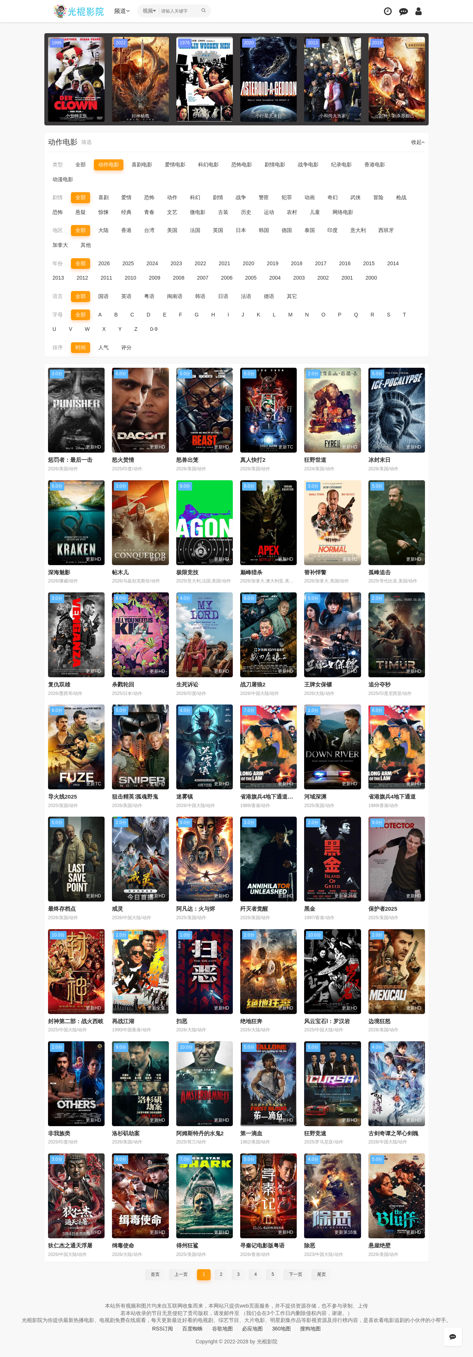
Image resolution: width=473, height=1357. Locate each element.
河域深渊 (315, 796)
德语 (269, 296)
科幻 (195, 197)
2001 (347, 278)
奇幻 (332, 197)
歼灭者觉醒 (254, 909)
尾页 (321, 1274)
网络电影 (343, 212)
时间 (80, 347)
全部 (80, 164)
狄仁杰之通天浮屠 (70, 1245)
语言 (57, 296)
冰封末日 (379, 460)
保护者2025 (382, 909)
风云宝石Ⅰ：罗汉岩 (327, 1021)
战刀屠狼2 (252, 684)
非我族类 (59, 1133)
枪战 (401, 197)
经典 (126, 212)
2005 (250, 278)
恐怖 (149, 197)
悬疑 (80, 212)
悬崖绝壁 (379, 1245)
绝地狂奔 (251, 1021)
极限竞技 (187, 572)
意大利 (358, 230)
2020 (248, 263)
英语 (126, 296)
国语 (103, 296)
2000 (371, 278)
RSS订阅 (162, 1328)
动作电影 (108, 164)
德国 (287, 230)
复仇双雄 (59, 684)
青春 (149, 212)
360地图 (281, 1328)
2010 (130, 278)
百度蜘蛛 (192, 1328)
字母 (57, 314)
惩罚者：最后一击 (70, 460)
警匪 (264, 197)
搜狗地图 (310, 1328)
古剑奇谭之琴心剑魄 (393, 1133)
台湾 (149, 230)
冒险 (378, 197)
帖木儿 (120, 572)
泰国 (309, 230)
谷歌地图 (222, 1328)
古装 (223, 212)
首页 (155, 1274)
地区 (57, 230)
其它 (292, 296)
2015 (369, 263)
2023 (176, 263)
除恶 (309, 1245)
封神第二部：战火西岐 (75, 1021)
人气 (103, 347)
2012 (82, 278)
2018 (296, 263)
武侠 (355, 197)
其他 (86, 245)
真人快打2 (252, 460)
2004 (274, 278)
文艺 (172, 212)
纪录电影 (341, 164)
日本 (241, 230)
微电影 (197, 212)
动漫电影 (62, 179)
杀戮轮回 (123, 684)
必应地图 (252, 1328)
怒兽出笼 (187, 460)
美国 (172, 230)
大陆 (103, 230)
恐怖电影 (241, 164)
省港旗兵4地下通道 (392, 796)
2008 (178, 278)
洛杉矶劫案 (126, 1133)
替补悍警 (315, 572)
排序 (57, 347)
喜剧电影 (142, 164)
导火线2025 (62, 796)
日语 (223, 296)
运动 (269, 212)
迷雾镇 (184, 796)
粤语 (149, 296)
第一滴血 (251, 1133)
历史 (246, 212)
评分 (126, 347)
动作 (172, 197)
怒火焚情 (123, 460)
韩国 (264, 230)
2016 (345, 263)
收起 (418, 142)
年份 (57, 263)
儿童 (315, 212)
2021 (224, 263)
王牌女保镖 (318, 684)
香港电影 (374, 164)
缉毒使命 (123, 1245)
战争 (241, 197)
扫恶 (181, 1021)
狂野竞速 (315, 1133)
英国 (218, 230)
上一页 (181, 1274)
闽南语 (175, 296)
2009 (154, 278)
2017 (320, 263)
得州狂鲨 (187, 1245)
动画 (309, 197)
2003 (299, 278)
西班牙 (386, 230)
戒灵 (117, 909)
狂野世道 (315, 460)
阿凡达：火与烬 (195, 909)
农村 (292, 212)
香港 (126, 230)
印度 (332, 230)
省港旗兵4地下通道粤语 (269, 796)
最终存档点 (62, 909)
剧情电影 (275, 164)
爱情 (126, 197)
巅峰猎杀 (251, 572)
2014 (393, 263)
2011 (106, 278)
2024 (152, 263)
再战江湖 (123, 1021)
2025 (128, 263)
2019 (272, 263)
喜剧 (103, 197)
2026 (104, 263)
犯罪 (287, 197)
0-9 (153, 329)
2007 (202, 278)
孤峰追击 (379, 572)
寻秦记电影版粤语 (262, 1245)
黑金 (309, 909)
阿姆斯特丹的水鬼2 (200, 1133)
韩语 (200, 296)
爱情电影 (175, 164)
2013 (58, 278)
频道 (122, 11)
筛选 (86, 142)
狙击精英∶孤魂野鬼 (135, 796)
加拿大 (60, 245)
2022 (200, 263)
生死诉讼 (187, 684)
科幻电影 (208, 164)
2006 (226, 278)
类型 (57, 164)
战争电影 (308, 164)
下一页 (295, 1274)
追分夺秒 (379, 684)
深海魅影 (59, 572)
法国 (195, 230)
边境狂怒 (379, 1021)
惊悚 (103, 212)
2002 (323, 278)
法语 (246, 296)
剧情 (57, 197)
